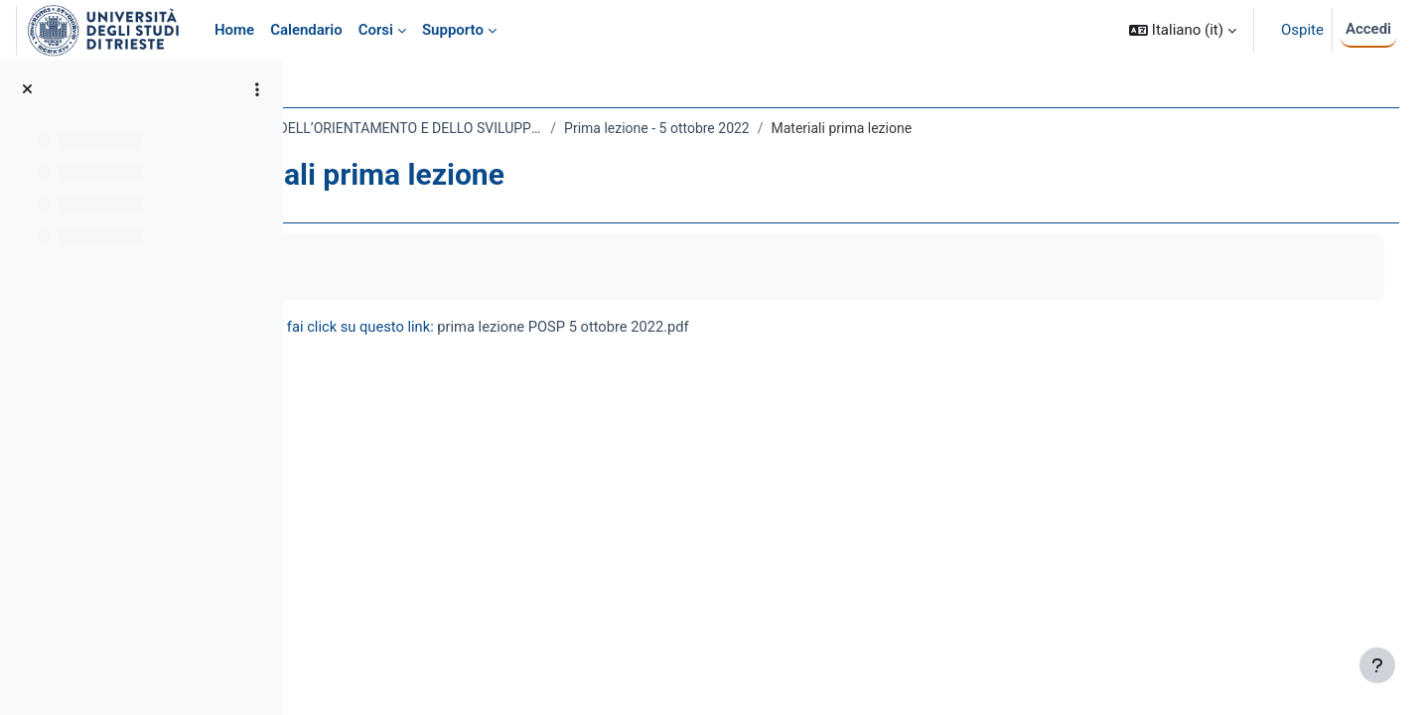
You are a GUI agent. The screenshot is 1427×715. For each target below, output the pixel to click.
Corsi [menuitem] (375, 30)
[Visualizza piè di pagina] (1377, 665)
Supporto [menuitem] (453, 30)
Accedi (1368, 29)
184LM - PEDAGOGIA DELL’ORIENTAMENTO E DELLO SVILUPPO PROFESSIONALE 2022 (520, 128)
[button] (1182, 30)
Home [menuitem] (234, 30)
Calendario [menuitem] (306, 30)
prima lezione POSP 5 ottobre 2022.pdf (749, 327)
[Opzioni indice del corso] (257, 89)
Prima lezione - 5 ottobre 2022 (834, 128)
